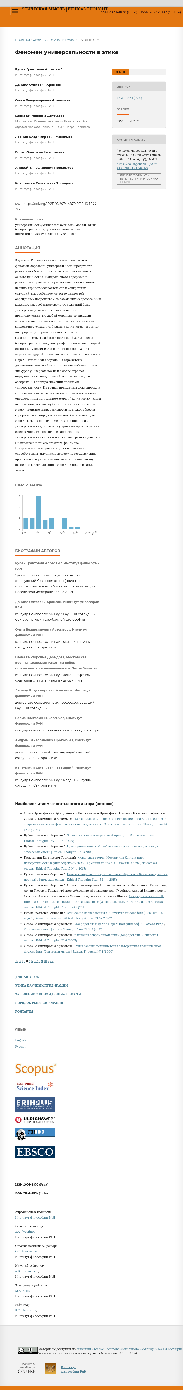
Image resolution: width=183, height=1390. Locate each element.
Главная (22, 40)
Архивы (39, 40)
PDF (122, 72)
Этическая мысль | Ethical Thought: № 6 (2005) (58, 852)
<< (16, 961)
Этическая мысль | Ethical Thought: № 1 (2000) (78, 951)
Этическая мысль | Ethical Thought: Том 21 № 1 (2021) (63, 929)
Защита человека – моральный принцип (97, 835)
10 (45, 961)
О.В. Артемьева (26, 1251)
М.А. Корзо (23, 1291)
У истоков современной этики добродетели (107, 935)
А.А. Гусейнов (25, 1232)
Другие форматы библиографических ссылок (138, 179)
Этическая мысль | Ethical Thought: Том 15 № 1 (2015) (77, 880)
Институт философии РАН (35, 1217)
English (20, 1040)
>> (52, 961)
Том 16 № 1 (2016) (62, 40)
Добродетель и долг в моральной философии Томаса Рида (119, 924)
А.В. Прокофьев (26, 1271)
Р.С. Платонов (25, 1310)
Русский (21, 1047)
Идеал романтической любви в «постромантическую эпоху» (113, 846)
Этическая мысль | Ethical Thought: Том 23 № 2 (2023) (75, 918)
